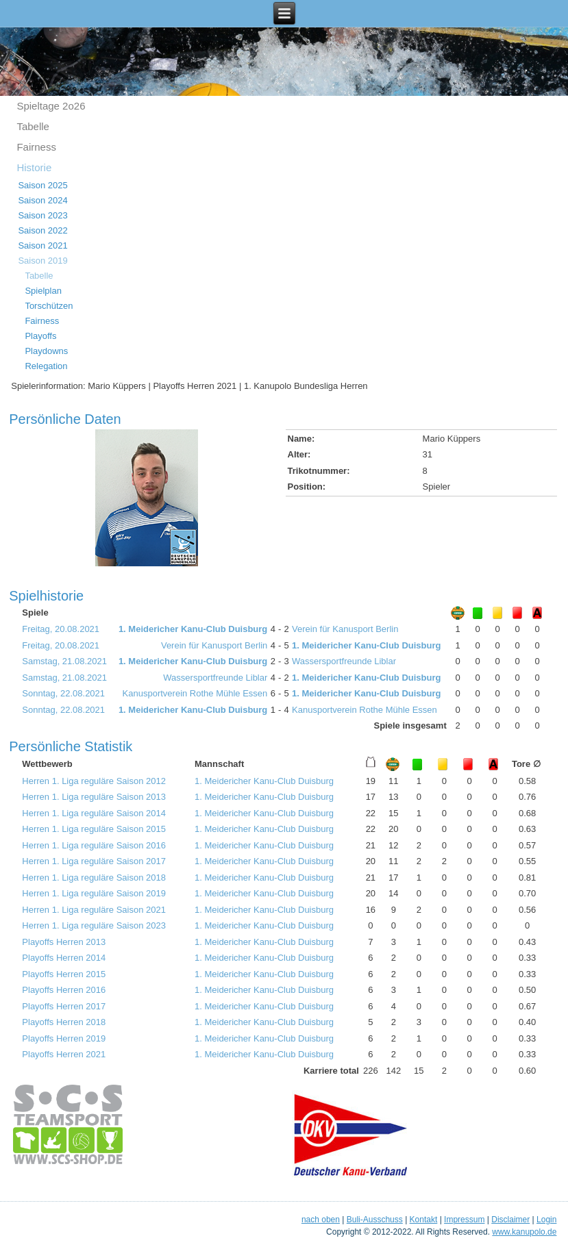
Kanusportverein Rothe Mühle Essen (195, 693)
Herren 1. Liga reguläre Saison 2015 (94, 829)
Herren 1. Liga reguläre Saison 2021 (94, 910)
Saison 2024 (42, 200)
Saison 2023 (42, 215)
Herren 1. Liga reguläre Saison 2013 (94, 797)
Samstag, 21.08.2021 (64, 661)
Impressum (464, 1219)
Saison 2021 (42, 245)
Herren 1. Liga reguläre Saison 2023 (94, 925)
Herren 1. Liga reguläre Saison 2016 (94, 845)
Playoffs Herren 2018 (64, 1022)
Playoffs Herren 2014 (64, 957)
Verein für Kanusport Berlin (345, 629)
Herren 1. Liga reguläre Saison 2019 (94, 893)
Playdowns (46, 351)
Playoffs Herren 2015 (64, 974)
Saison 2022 (42, 230)
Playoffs (40, 336)
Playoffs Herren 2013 (64, 942)
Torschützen (49, 306)
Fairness (36, 147)
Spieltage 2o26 (50, 106)
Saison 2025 (42, 185)
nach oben (320, 1219)
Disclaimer (510, 1219)
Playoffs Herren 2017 (64, 1006)
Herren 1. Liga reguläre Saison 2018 (94, 877)
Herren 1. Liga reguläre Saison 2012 (94, 781)
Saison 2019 (42, 260)
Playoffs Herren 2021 (64, 1054)
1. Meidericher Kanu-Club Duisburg (193, 629)
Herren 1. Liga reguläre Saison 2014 (94, 813)
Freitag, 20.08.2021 (60, 629)
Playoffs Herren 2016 (64, 990)
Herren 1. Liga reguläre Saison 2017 (94, 861)
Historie (33, 167)
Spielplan (43, 291)
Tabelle (32, 126)
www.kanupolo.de (524, 1232)
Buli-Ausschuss (375, 1219)
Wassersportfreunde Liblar (344, 661)
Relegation (46, 366)
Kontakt (424, 1219)
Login (546, 1219)
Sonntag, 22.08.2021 (63, 693)
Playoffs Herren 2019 (64, 1038)
